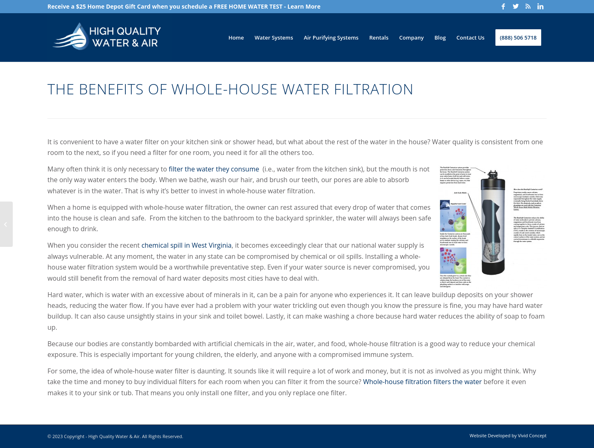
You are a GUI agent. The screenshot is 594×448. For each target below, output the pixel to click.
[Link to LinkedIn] (540, 6)
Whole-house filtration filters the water (422, 381)
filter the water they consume (214, 169)
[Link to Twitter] (515, 6)
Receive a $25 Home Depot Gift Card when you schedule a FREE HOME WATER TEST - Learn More (184, 6)
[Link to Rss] (528, 6)
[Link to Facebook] (503, 6)
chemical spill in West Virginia (186, 245)
